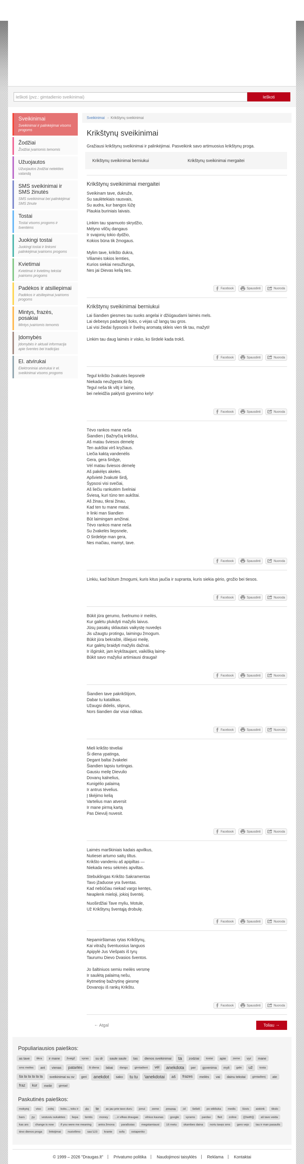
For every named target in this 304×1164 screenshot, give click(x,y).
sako (119, 1077)
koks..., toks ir (69, 1108)
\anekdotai (155, 1076)
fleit (220, 1117)
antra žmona (106, 1124)
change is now (44, 1124)
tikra (39, 1058)
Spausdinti (250, 288)
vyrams (190, 1117)
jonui (142, 1108)
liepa (75, 1117)
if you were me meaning (76, 1124)
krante (108, 1131)
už (250, 1067)
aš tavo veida (269, 1117)
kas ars (23, 1124)
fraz (22, 1085)
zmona (171, 1109)
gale (239, 1067)
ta (180, 1058)
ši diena (94, 1067)
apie (223, 1058)
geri (84, 1077)
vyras (85, 1058)
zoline (233, 1117)
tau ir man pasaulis (268, 1124)
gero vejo (243, 1124)
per (193, 1067)
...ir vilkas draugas (126, 1117)
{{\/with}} (248, 1117)
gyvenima (209, 1067)
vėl (157, 1067)
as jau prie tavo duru (119, 1108)
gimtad (63, 1085)
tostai (209, 1058)
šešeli (196, 1108)
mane (262, 1058)
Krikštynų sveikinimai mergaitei (216, 160)
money (103, 1117)
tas (135, 1058)
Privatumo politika (130, 1157)
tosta (262, 1067)
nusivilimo (74, 1131)
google (174, 1117)
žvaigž (71, 1058)
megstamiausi (150, 1124)
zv (33, 1117)
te (97, 1108)
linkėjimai (55, 1131)
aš (174, 1076)
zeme (236, 1058)
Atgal (101, 1025)
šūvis (245, 1108)
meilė (48, 1085)
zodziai (194, 1058)
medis (231, 1108)
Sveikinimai (96, 118)
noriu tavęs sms (220, 1124)
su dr (99, 1058)
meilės (204, 1077)
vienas (56, 1067)
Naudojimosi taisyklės (177, 1157)
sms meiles (26, 1067)
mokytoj (24, 1108)
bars (22, 1117)
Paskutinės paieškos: (43, 1099)
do (87, 1109)
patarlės (75, 1067)
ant (42, 1067)
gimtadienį (259, 1076)
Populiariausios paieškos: (48, 1048)
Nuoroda (276, 288)
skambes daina (193, 1124)
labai (109, 1067)
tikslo (274, 1108)
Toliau (272, 1025)
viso (38, 1108)
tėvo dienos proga (30, 1131)
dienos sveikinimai (158, 1058)
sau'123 (92, 1131)
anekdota (175, 1067)
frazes (188, 1076)
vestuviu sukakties (53, 1117)
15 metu (171, 1124)
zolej (51, 1108)
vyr (249, 1058)
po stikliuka (214, 1108)
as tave (24, 1058)
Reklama (215, 1157)
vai (218, 1077)
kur (34, 1085)
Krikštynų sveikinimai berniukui (120, 160)
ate (274, 1077)
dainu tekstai (236, 1077)
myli (226, 1067)
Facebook (225, 288)
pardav (206, 1117)
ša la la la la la (31, 1076)
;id (184, 1108)
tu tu (134, 1076)
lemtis (89, 1117)
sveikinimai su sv (62, 1077)
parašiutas (127, 1124)
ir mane (54, 1058)
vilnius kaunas (154, 1117)
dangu (124, 1067)
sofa (122, 1131)
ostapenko (138, 1131)
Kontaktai (242, 1157)
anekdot (101, 1076)
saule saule (118, 1058)
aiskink (260, 1108)
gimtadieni (141, 1067)
